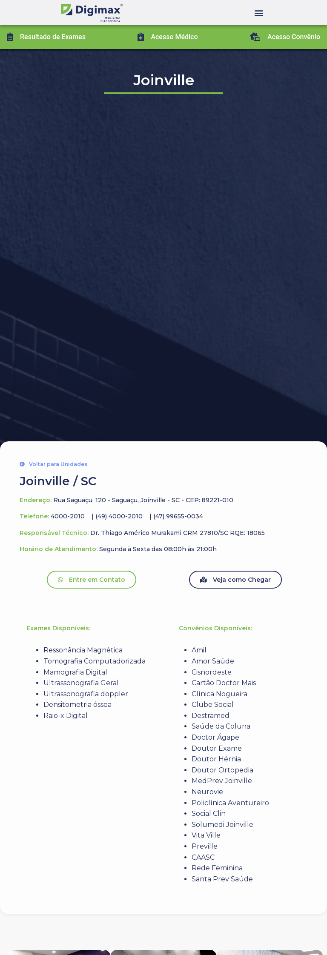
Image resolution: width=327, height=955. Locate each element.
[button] (259, 13)
